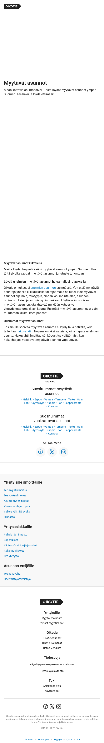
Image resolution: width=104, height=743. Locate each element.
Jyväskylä (38, 402)
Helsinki (27, 399)
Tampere (60, 399)
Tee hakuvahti (12, 573)
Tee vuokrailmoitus (15, 495)
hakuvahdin (24, 331)
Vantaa (48, 399)
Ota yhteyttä (11, 556)
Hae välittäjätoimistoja (17, 579)
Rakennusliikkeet (14, 550)
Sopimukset (11, 539)
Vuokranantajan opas (17, 506)
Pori (59, 402)
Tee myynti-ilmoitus (15, 490)
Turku (71, 399)
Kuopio (51, 402)
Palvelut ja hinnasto (15, 534)
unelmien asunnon (43, 287)
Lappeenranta (73, 402)
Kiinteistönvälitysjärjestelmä (20, 545)
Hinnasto (9, 516)
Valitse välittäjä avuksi (17, 511)
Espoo (38, 399)
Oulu (80, 399)
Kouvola (53, 406)
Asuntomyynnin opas (16, 500)
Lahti (27, 402)
